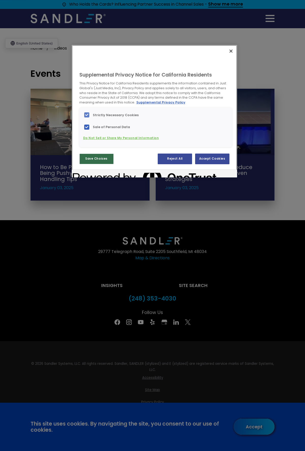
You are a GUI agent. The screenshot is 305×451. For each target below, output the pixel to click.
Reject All (175, 159)
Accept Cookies (212, 159)
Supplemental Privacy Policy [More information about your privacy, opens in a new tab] (160, 102)
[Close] (231, 51)
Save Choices (96, 159)
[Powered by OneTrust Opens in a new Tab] (91, 174)
